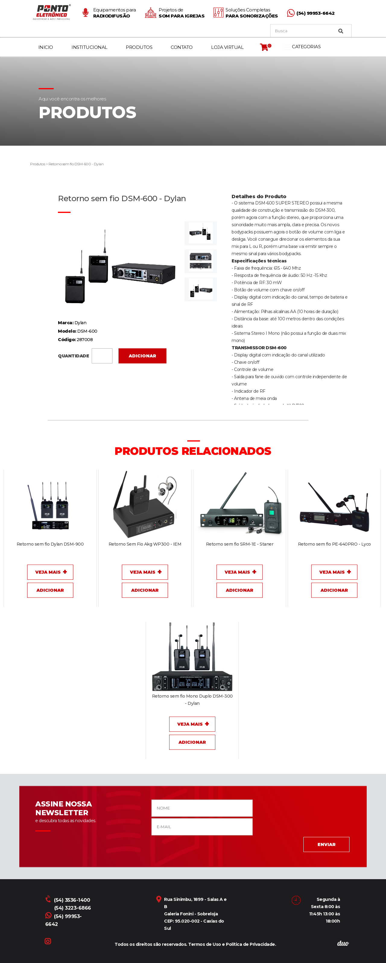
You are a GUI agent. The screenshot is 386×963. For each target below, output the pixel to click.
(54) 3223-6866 (72, 908)
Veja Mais (48, 572)
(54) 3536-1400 (68, 900)
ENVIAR (327, 844)
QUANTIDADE (85, 355)
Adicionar (142, 356)
